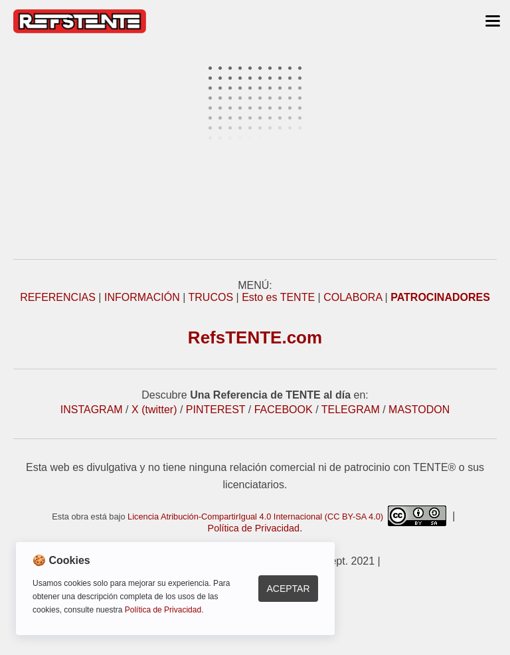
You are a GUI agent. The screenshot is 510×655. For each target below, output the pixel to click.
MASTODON (419, 409)
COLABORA (352, 297)
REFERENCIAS (58, 297)
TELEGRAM (350, 409)
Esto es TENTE (278, 297)
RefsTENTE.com (255, 337)
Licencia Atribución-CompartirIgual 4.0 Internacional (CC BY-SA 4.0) (287, 516)
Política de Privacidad (253, 528)
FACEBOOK (283, 409)
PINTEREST (216, 409)
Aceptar (287, 588)
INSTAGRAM (91, 409)
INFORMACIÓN (142, 297)
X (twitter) (154, 409)
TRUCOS (211, 297)
